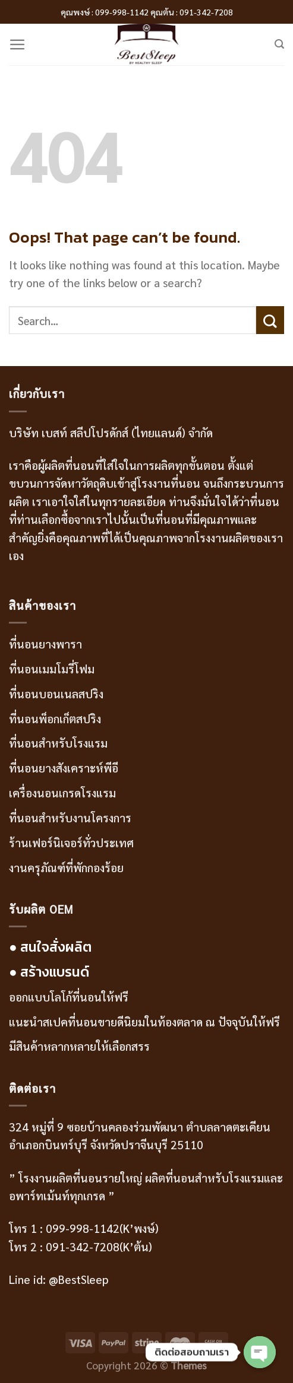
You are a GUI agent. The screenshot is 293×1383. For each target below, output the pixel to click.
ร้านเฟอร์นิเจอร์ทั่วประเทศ (71, 842)
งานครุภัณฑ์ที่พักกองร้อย (68, 867)
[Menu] (17, 44)
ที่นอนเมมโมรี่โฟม (51, 669)
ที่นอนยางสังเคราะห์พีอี (63, 768)
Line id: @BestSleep (59, 1279)
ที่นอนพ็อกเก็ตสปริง (55, 718)
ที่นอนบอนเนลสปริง (56, 693)
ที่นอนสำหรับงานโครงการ (70, 817)
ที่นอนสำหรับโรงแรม (58, 743)
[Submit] (270, 319)
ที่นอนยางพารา (45, 644)
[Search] (279, 44)
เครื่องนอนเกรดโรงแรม (62, 793)
